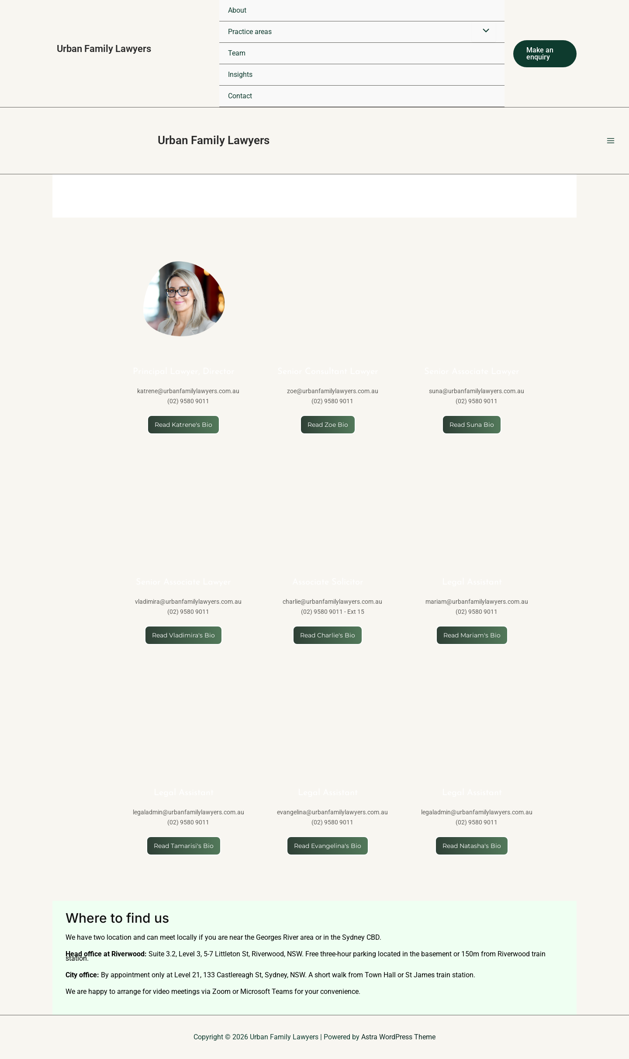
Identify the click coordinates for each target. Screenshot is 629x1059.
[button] (545, 53)
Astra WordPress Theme (398, 1037)
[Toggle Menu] (483, 31)
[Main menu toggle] (610, 140)
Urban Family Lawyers (214, 140)
